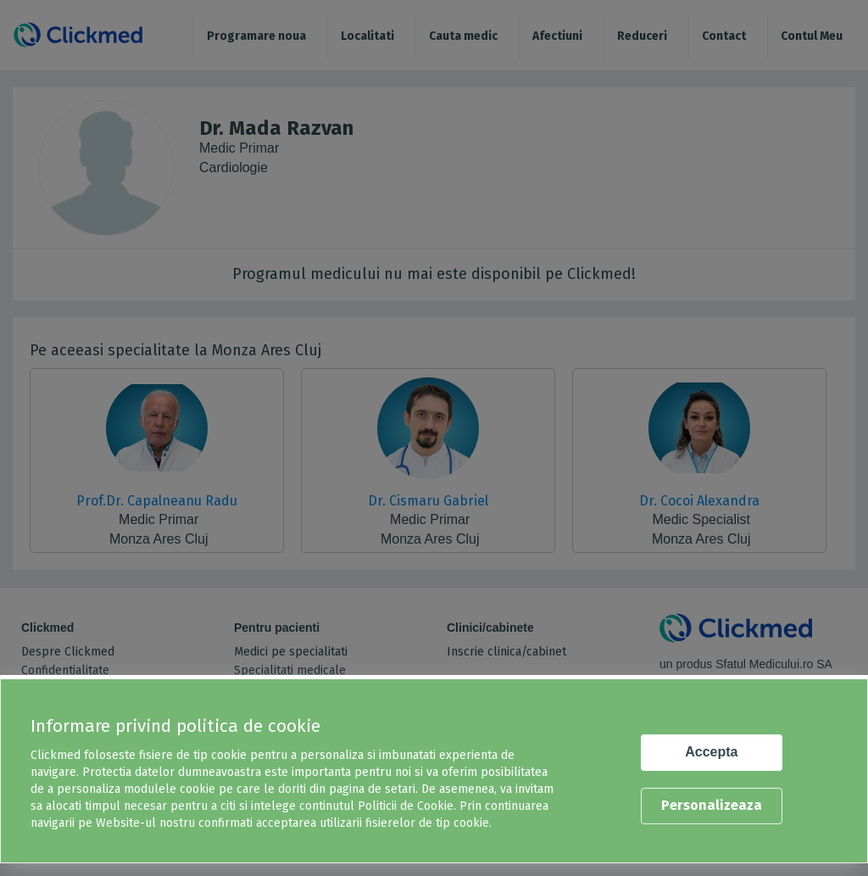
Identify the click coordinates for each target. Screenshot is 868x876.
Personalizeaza (711, 805)
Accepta (711, 752)
